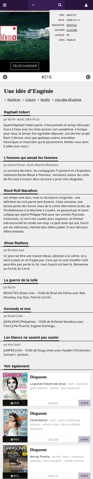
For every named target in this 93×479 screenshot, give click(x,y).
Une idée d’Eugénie (68, 99)
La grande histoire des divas (48, 384)
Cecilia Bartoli (38, 420)
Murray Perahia (40, 456)
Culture (71, 30)
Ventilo (71, 25)
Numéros (13, 99)
